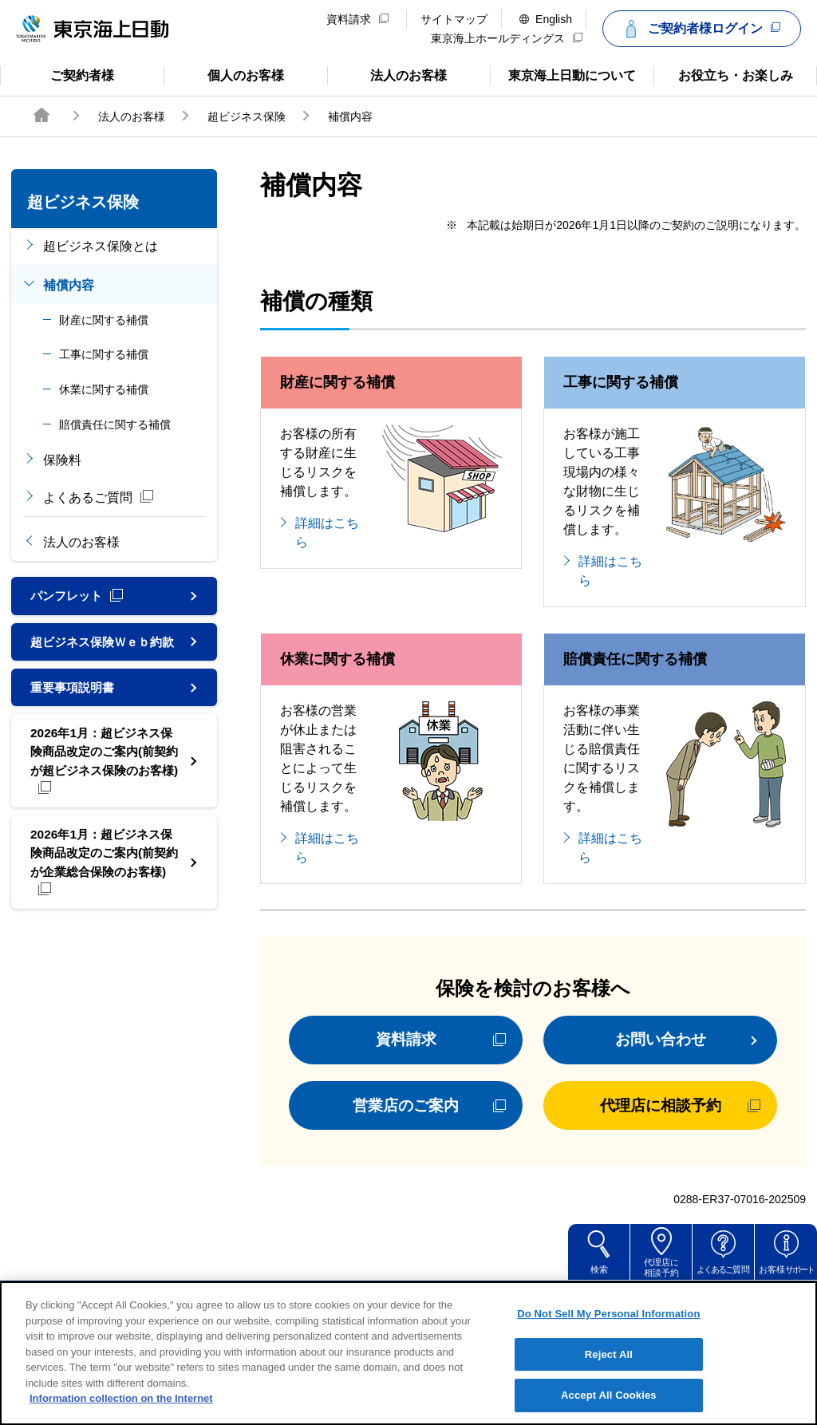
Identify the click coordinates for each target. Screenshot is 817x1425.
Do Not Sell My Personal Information (608, 1334)
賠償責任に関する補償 (115, 424)
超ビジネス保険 (246, 116)
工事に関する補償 (103, 354)
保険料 (62, 460)
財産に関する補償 (103, 320)
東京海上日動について (563, 74)
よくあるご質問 (98, 497)
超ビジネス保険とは (100, 246)
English (545, 19)
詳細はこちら (327, 532)
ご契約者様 (64, 74)
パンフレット (79, 596)
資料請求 (357, 19)
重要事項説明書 (75, 707)
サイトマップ (453, 19)
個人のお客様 (224, 74)
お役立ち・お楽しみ (722, 74)
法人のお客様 (387, 74)
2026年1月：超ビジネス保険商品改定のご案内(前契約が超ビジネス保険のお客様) (102, 782)
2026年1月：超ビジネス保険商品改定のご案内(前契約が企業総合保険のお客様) (102, 886)
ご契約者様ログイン (699, 28)
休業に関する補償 (103, 389)
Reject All (609, 1374)
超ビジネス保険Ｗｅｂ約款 (100, 651)
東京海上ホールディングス (506, 38)
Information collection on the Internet (121, 1418)
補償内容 (68, 285)
